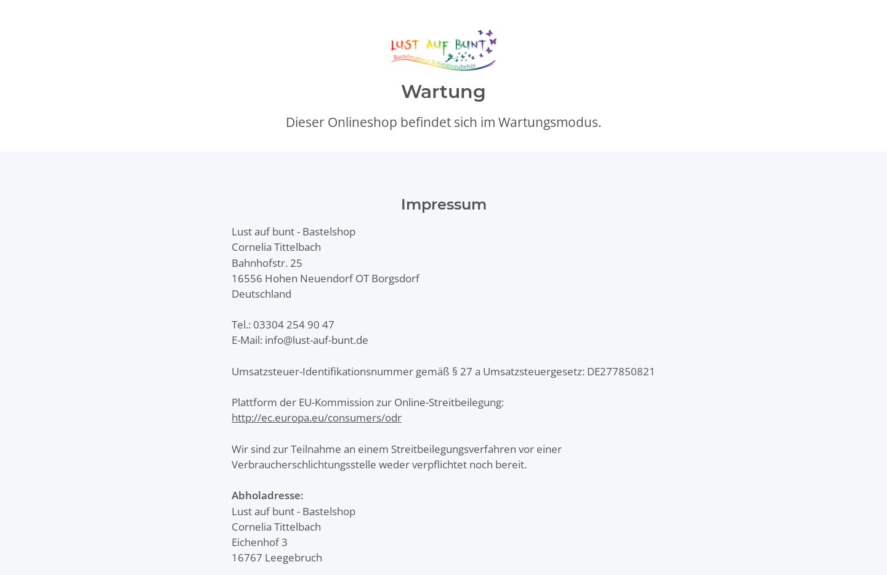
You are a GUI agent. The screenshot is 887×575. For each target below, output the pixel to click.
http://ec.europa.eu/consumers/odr (317, 417)
